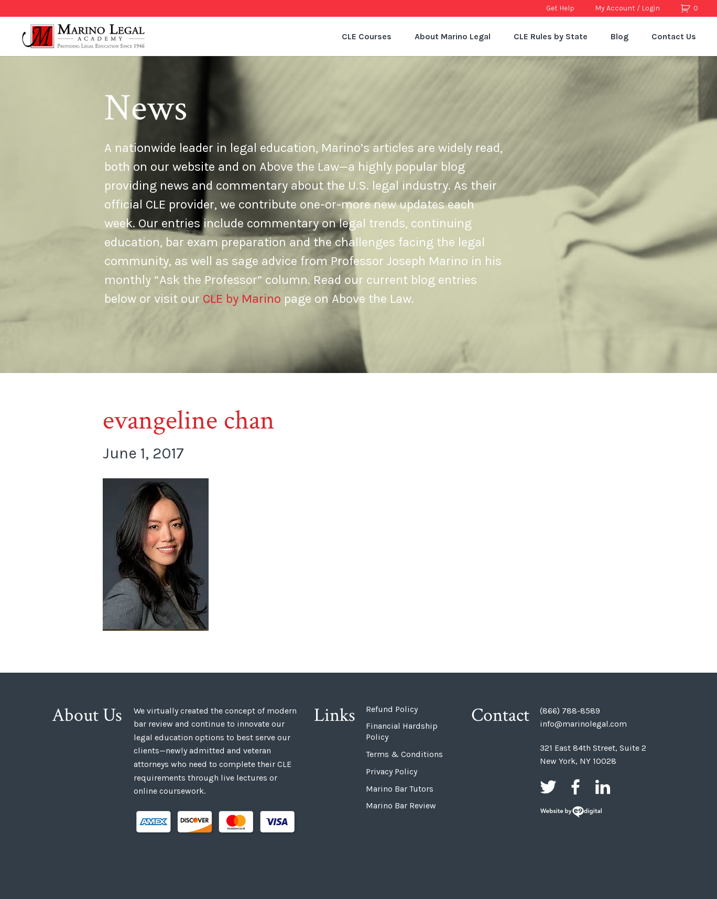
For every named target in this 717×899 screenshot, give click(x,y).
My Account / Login (627, 8)
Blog (619, 36)
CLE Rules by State (551, 36)
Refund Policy (392, 709)
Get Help (560, 8)
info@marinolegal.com (583, 724)
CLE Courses (367, 36)
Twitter (548, 787)
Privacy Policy (391, 771)
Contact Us (673, 36)
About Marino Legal (453, 36)
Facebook (575, 787)
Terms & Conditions (404, 754)
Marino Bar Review (401, 805)
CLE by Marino (242, 298)
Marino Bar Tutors (399, 789)
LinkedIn (602, 787)
